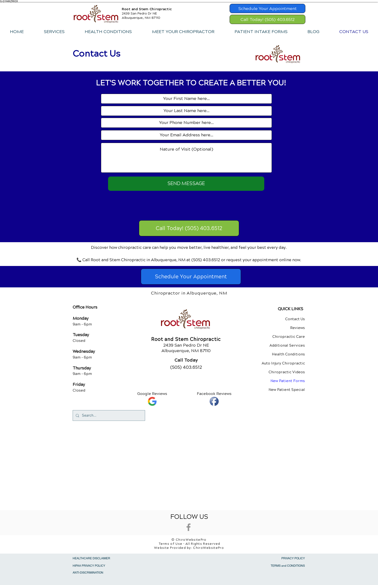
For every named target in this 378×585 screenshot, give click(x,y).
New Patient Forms (287, 381)
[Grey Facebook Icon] (189, 527)
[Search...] (108, 415)
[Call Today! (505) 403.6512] (267, 19)
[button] (54, 31)
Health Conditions (288, 354)
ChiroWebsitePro (208, 548)
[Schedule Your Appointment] (267, 8)
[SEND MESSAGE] (186, 184)
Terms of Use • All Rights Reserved (189, 544)
